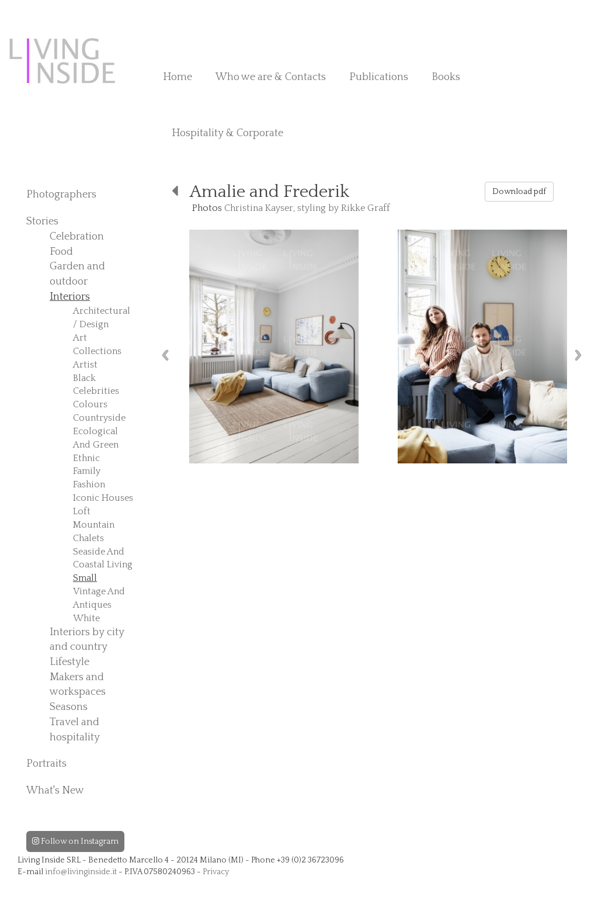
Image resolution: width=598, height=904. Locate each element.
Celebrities (96, 391)
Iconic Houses (103, 498)
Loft (82, 511)
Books (446, 77)
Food (61, 252)
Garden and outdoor (77, 274)
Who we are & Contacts (270, 77)
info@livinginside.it (81, 872)
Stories (42, 221)
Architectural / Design (101, 318)
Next (578, 355)
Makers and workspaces (78, 684)
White (86, 618)
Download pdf (519, 191)
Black (84, 378)
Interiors (70, 297)
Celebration (77, 237)
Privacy (216, 872)
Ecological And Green (96, 438)
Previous (165, 355)
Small (85, 578)
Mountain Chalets (93, 531)
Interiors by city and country (87, 639)
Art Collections (97, 344)
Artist (85, 364)
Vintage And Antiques (99, 598)
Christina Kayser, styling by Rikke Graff (307, 208)
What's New (55, 790)
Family (86, 471)
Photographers (61, 194)
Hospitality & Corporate (227, 133)
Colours (90, 404)
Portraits (46, 764)
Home (177, 77)
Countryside (99, 418)
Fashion (89, 484)
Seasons (69, 707)
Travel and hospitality (75, 729)
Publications (378, 77)
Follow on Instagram (75, 841)
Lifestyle (69, 662)
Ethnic (86, 458)
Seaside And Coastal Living (103, 558)
